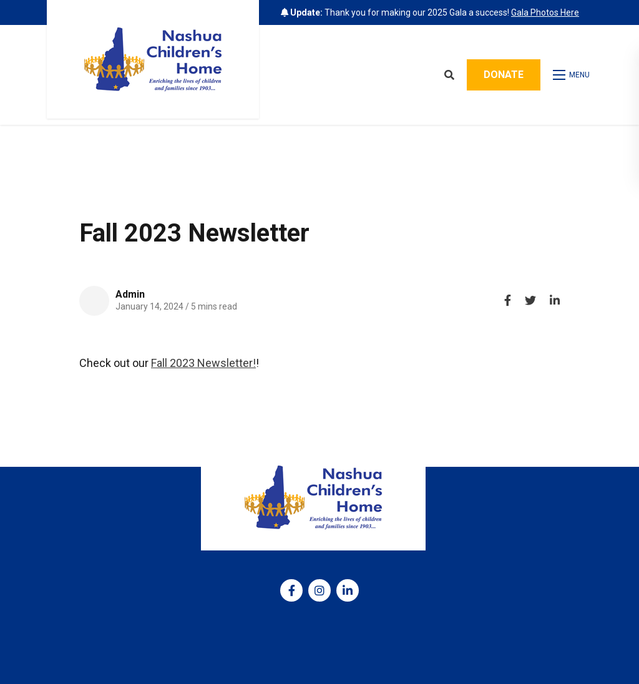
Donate (504, 75)
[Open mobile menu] (572, 75)
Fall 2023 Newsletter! (203, 362)
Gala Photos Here (545, 12)
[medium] (291, 590)
